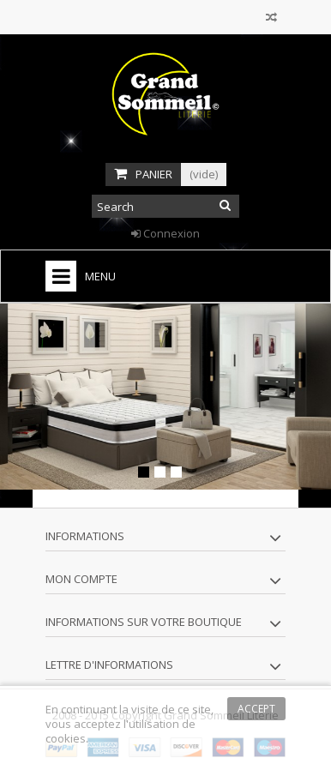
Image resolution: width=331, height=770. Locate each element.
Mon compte (81, 579)
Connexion (165, 233)
